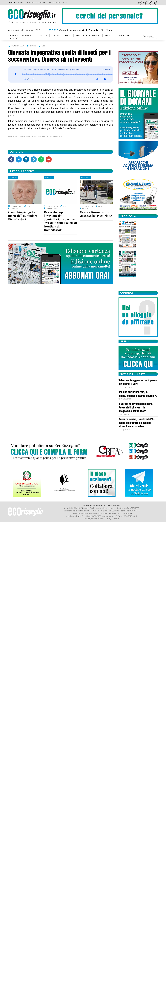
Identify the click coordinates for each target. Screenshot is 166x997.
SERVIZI (110, 35)
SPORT (68, 35)
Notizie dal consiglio (88, 35)
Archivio (124, 35)
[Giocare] (16, 74)
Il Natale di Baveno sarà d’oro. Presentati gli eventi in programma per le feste (136, 408)
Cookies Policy (104, 519)
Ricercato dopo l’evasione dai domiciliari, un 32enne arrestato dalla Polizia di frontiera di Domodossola (60, 221)
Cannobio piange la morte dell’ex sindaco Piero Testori (23, 215)
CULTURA (56, 35)
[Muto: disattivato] (97, 79)
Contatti (15, 38)
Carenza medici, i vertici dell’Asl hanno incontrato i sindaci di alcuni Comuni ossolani (137, 423)
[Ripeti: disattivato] (33, 79)
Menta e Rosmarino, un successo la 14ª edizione (96, 214)
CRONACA (13, 35)
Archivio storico (36, 3)
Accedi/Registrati (58, 3)
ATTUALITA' (85, 177)
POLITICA (27, 35)
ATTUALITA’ (41, 35)
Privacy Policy (90, 519)
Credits (116, 519)
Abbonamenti (16, 3)
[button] (11, 159)
